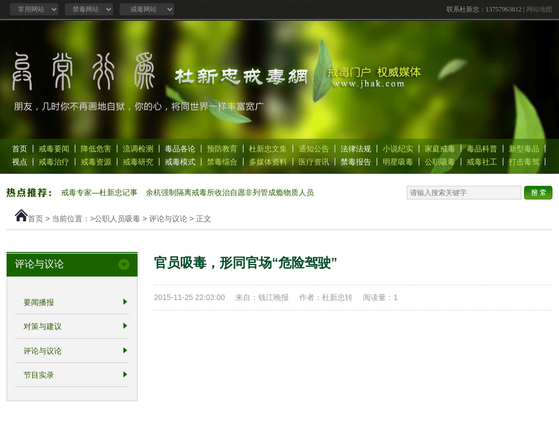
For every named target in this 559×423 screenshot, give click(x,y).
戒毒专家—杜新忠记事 (99, 192)
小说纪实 (398, 148)
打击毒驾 (524, 161)
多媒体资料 (268, 161)
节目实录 (38, 375)
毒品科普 (482, 148)
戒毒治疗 (54, 161)
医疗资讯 (314, 161)
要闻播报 (38, 302)
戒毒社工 (482, 161)
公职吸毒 (440, 161)
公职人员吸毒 (117, 218)
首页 (19, 148)
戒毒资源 (96, 161)
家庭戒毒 (440, 148)
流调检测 (138, 148)
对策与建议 (42, 326)
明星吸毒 (398, 161)
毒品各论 (180, 148)
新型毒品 (524, 148)
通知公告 (314, 148)
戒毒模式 (180, 161)
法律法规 (356, 148)
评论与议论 (168, 218)
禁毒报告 (356, 161)
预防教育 (222, 148)
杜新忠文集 (268, 148)
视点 (19, 161)
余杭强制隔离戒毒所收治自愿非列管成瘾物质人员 (230, 192)
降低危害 (96, 148)
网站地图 (539, 9)
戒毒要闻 (54, 148)
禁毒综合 (222, 161)
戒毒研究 (138, 161)
